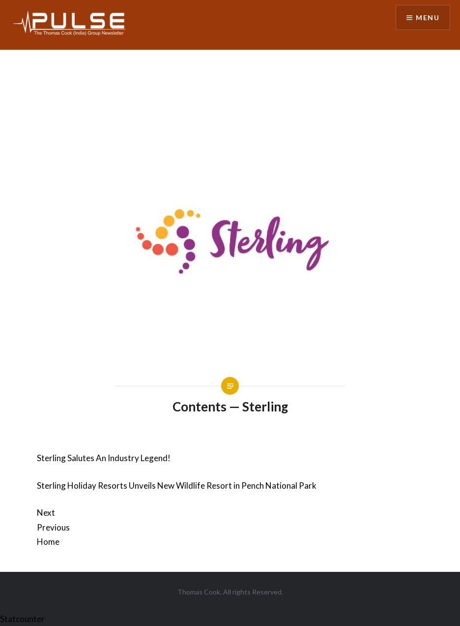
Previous (53, 527)
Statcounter (22, 619)
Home (48, 541)
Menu (427, 17)
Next (46, 512)
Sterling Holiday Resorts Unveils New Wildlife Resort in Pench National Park (176, 485)
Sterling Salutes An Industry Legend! (104, 458)
